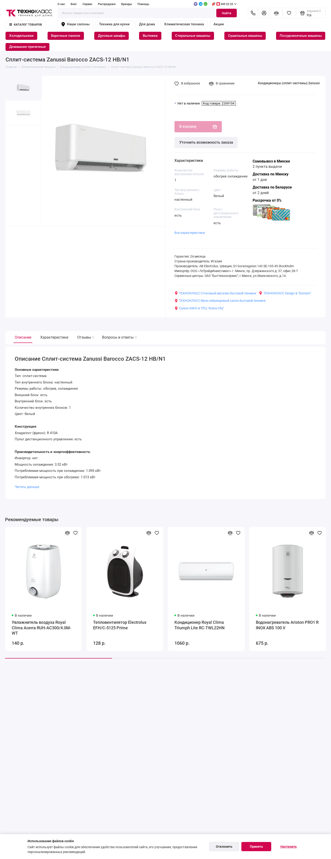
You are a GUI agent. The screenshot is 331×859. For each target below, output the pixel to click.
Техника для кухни (114, 24)
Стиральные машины (192, 36)
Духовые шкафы (111, 36)
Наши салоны (75, 24)
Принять (256, 846)
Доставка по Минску (270, 174)
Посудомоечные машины (301, 36)
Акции (219, 24)
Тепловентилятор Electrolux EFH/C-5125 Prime (119, 625)
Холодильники (21, 36)
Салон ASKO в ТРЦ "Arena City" (199, 308)
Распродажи (106, 4)
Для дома (147, 24)
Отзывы (85, 337)
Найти (226, 13)
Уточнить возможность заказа (206, 142)
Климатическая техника (184, 24)
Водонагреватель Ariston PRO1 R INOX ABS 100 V (287, 625)
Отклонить (224, 846)
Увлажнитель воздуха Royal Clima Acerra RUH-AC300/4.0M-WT (41, 628)
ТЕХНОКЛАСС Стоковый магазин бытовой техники (215, 293)
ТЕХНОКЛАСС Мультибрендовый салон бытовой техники (219, 300)
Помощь (143, 4)
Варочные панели (65, 36)
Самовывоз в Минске (271, 161)
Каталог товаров (25, 24)
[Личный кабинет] (264, 13)
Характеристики (54, 337)
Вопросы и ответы (119, 337)
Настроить (288, 846)
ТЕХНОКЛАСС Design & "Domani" (285, 293)
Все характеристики (189, 233)
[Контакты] (253, 13)
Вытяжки (150, 36)
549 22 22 (224, 4)
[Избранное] (289, 13)
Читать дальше (27, 487)
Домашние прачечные (27, 47)
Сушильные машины (245, 36)
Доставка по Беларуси (272, 187)
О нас (61, 4)
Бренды (126, 4)
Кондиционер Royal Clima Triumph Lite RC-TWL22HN (199, 625)
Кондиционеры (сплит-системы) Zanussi (289, 83)
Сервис (87, 4)
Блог (74, 4)
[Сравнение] (276, 13)
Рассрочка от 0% (267, 200)
